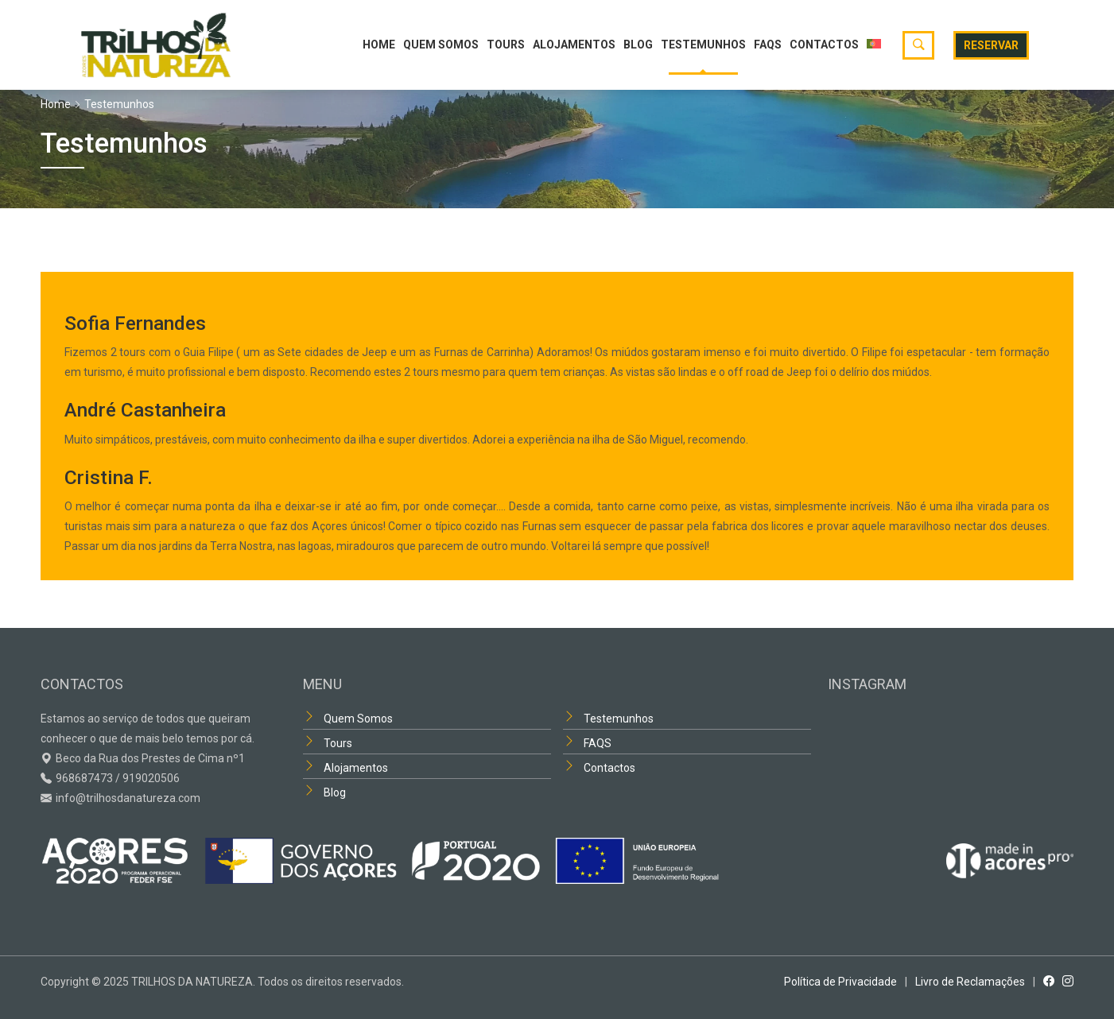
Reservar (991, 45)
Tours (506, 44)
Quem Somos (441, 44)
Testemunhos (703, 44)
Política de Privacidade (840, 981)
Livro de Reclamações (970, 981)
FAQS (768, 44)
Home (379, 44)
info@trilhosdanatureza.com (128, 798)
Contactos (824, 44)
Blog (638, 44)
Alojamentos (574, 44)
